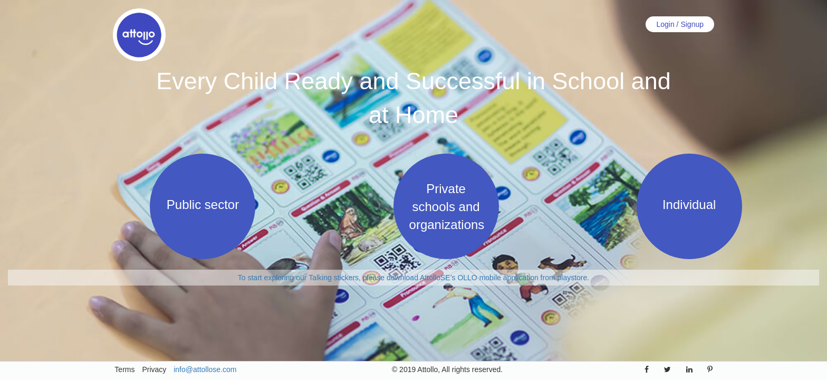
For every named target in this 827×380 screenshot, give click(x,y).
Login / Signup (680, 24)
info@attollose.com (205, 369)
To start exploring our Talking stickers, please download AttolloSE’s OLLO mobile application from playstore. (413, 277)
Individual (689, 204)
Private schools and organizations (447, 207)
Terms (124, 369)
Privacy (154, 369)
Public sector (203, 204)
